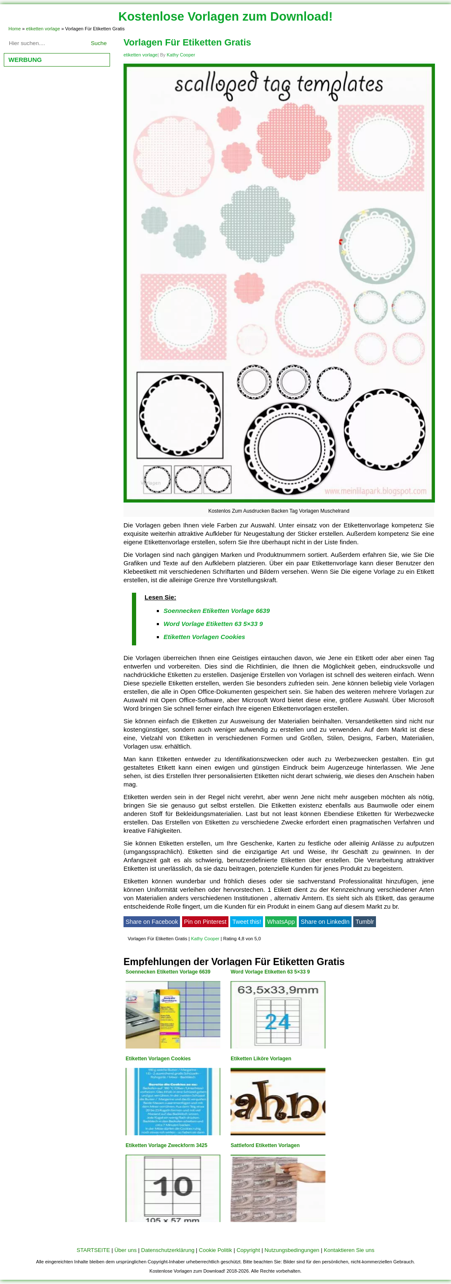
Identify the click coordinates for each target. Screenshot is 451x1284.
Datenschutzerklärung (167, 1250)
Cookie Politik (215, 1250)
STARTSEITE (93, 1250)
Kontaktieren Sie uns (349, 1250)
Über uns (125, 1250)
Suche (99, 43)
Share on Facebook (152, 921)
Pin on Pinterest (205, 921)
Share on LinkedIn (325, 921)
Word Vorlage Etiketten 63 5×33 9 (213, 623)
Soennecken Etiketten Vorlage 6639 (217, 610)
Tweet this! (246, 921)
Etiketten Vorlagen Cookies (204, 636)
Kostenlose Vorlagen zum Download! (225, 16)
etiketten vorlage (43, 28)
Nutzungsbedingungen (291, 1250)
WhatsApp (281, 921)
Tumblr (364, 921)
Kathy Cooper (181, 54)
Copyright (248, 1250)
